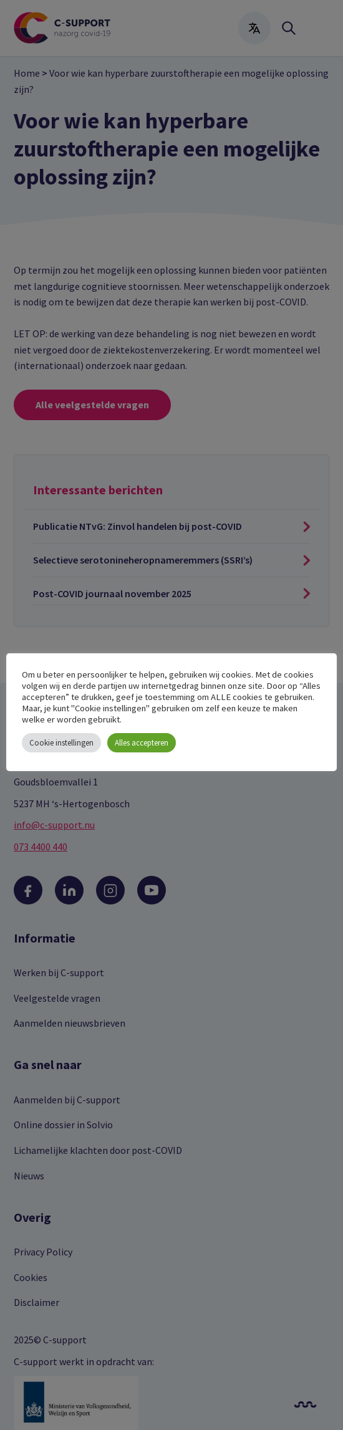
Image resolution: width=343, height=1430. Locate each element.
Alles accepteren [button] (141, 742)
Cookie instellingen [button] (61, 742)
